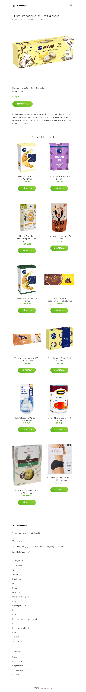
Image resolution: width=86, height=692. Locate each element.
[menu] (71, 5)
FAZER (42, 88)
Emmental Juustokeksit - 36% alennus (27, 177)
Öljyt (14, 614)
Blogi (14, 657)
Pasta (14, 623)
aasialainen (17, 566)
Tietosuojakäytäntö (20, 670)
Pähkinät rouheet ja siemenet (24, 619)
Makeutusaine (18, 601)
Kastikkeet (16, 579)
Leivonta (16, 592)
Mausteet (16, 610)
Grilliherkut (16, 570)
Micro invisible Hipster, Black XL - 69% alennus (59, 478)
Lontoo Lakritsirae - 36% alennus (59, 177)
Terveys (15, 637)
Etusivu (15, 19)
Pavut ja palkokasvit (20, 628)
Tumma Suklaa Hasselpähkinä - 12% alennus (59, 299)
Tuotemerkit (28, 88)
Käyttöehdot (17, 666)
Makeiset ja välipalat (20, 597)
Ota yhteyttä (17, 661)
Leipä (14, 588)
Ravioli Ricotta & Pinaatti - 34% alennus (26, 491)
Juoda (15, 574)
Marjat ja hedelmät (20, 606)
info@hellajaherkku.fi (21, 552)
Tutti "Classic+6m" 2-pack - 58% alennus (27, 419)
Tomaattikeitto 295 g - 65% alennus (59, 419)
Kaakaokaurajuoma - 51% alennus (59, 237)
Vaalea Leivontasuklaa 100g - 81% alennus (26, 359)
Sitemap (15, 675)
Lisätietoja (22, 104)
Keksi (36, 88)
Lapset (15, 583)
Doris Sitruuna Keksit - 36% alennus (59, 359)
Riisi (14, 632)
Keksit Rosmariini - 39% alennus (27, 299)
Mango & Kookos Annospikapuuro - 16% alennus (27, 238)
